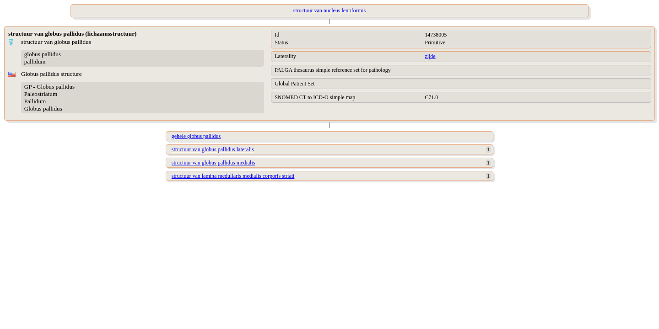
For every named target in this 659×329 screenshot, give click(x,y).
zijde (430, 56)
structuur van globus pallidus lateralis (213, 149)
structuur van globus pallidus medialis (213, 162)
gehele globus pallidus (196, 136)
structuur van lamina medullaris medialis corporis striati (233, 176)
